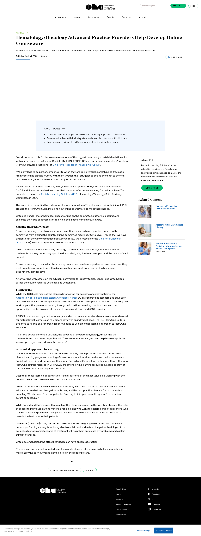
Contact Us (121, 514)
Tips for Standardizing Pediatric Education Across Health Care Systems (168, 246)
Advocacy (60, 17)
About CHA (121, 489)
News (77, 17)
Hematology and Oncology (64, 470)
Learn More (152, 188)
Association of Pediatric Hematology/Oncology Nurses (46, 297)
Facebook (156, 494)
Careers (119, 499)
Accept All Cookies (164, 530)
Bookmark (175, 57)
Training (89, 470)
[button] (178, 6)
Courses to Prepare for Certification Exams (166, 207)
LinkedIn (156, 489)
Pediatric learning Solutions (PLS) (59, 194)
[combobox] (156, 6)
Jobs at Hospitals (123, 504)
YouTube (156, 504)
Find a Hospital (122, 509)
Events (110, 17)
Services (126, 17)
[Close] (196, 530)
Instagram (156, 509)
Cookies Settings (143, 530)
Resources (93, 17)
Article (20, 33)
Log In (193, 6)
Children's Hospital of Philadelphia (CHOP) (76, 164)
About (142, 17)
